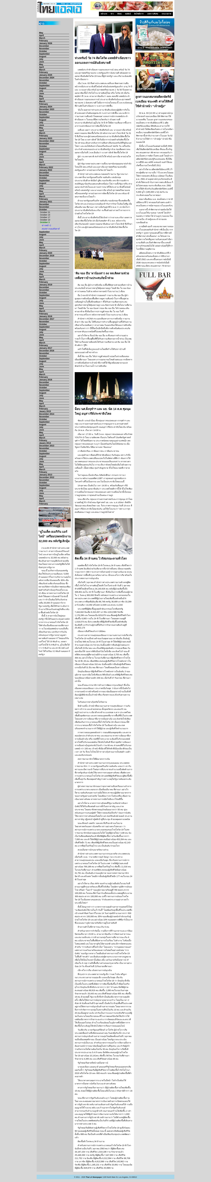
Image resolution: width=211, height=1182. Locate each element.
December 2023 (46, 109)
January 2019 (45, 284)
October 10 (45, 220)
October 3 (45, 222)
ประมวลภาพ (166, 14)
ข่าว (112, 14)
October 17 (45, 217)
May (41, 33)
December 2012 (46, 477)
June (41, 62)
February (43, 40)
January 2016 (45, 379)
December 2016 (46, 350)
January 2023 (45, 138)
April (41, 35)
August (42, 56)
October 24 (45, 215)
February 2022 (46, 167)
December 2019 (46, 255)
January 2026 (45, 43)
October (43, 51)
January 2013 (45, 474)
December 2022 (46, 141)
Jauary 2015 (45, 411)
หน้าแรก (104, 14)
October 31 (45, 212)
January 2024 (45, 106)
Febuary (43, 250)
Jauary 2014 (45, 443)
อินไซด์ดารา (139, 14)
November (44, 48)
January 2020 (45, 253)
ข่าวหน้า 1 (46, 225)
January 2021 (45, 201)
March (42, 38)
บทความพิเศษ (152, 14)
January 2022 (45, 170)
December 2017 (46, 319)
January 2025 (45, 75)
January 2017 (45, 348)
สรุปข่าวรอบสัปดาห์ (50, 229)
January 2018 (45, 316)
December (44, 46)
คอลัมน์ (128, 14)
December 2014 (46, 414)
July (41, 59)
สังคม (119, 14)
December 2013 (46, 445)
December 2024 (46, 77)
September (44, 54)
